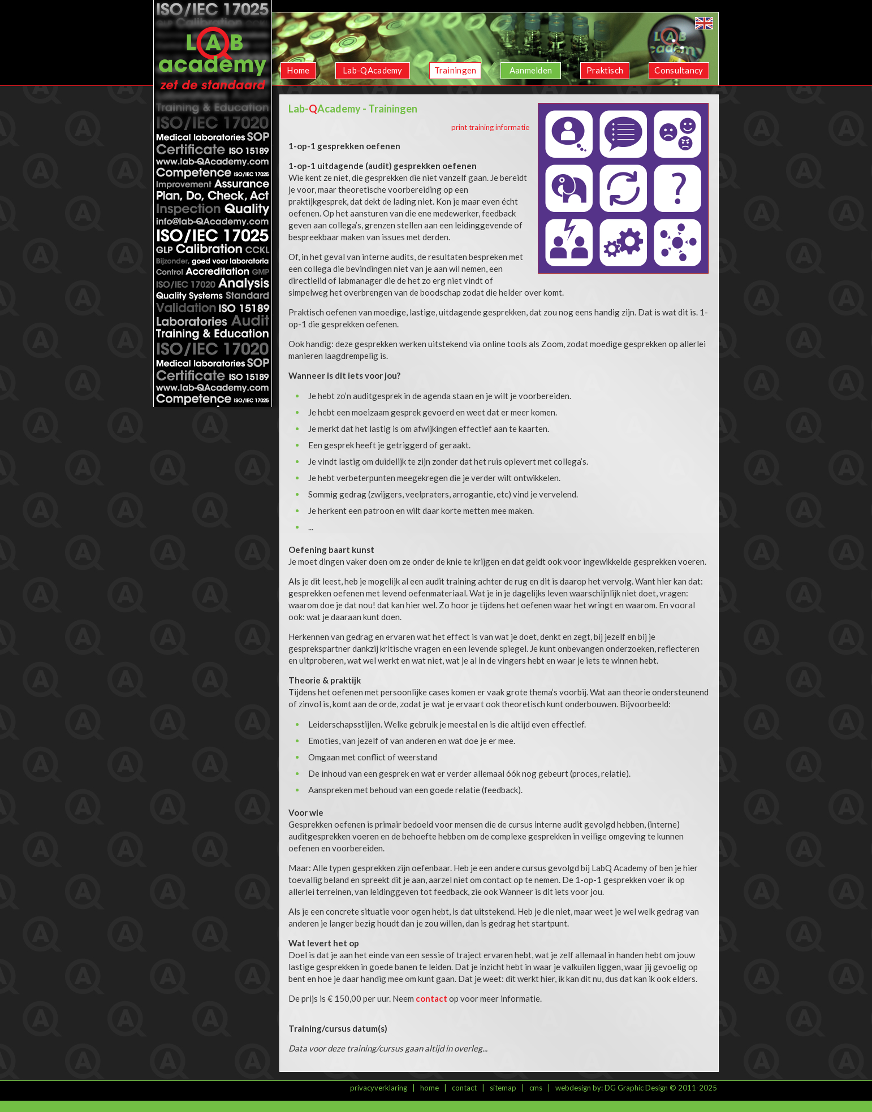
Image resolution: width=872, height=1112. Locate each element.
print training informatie (490, 127)
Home (298, 70)
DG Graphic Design (636, 1087)
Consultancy (678, 70)
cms (535, 1087)
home (429, 1087)
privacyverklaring (378, 1087)
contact (464, 1087)
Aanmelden (531, 70)
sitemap (503, 1087)
